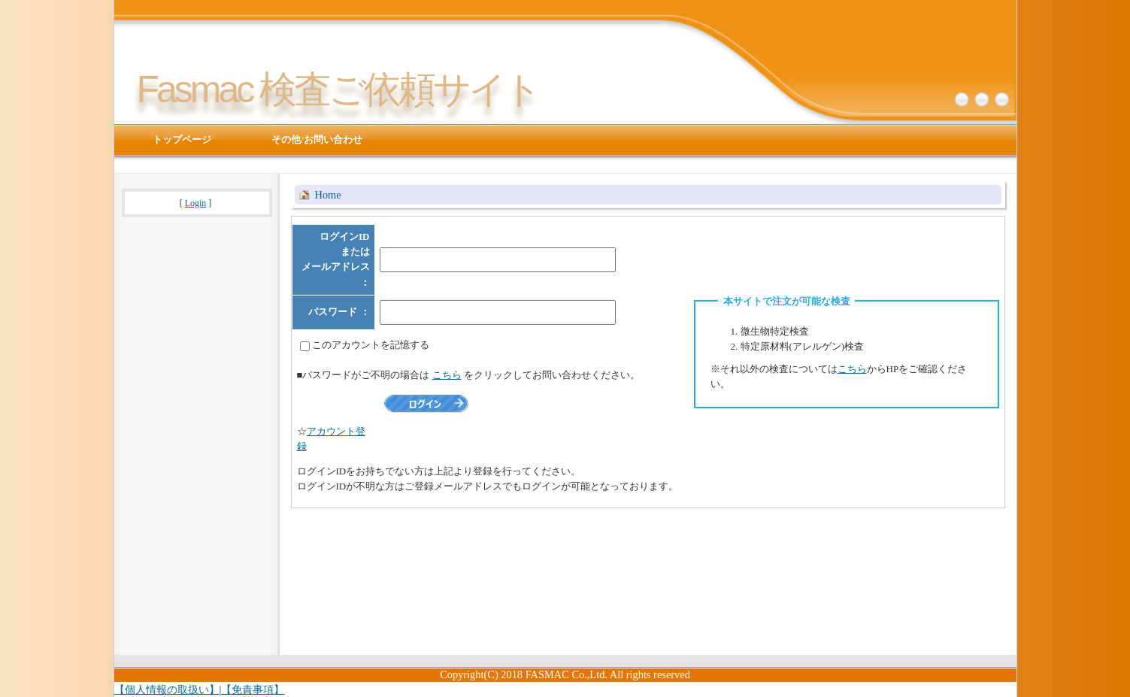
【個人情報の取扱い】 (167, 689)
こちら (852, 368)
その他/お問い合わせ (316, 139)
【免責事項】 (252, 689)
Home (328, 195)
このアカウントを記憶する (370, 344)
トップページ (182, 139)
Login (196, 203)
